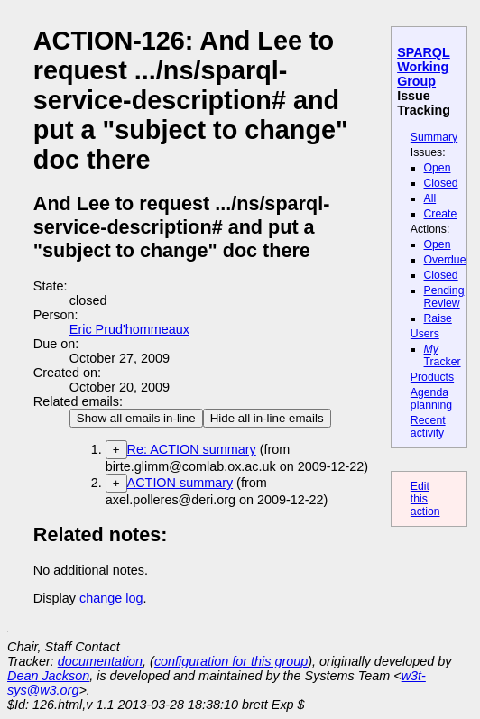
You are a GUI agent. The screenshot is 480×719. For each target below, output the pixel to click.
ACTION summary (180, 482)
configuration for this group (231, 661)
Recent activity (428, 426)
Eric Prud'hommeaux (129, 329)
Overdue (445, 259)
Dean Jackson (48, 675)
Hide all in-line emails (267, 418)
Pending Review (444, 296)
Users (425, 333)
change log (111, 598)
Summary (434, 137)
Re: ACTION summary (191, 449)
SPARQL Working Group (423, 66)
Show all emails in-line (136, 418)
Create (440, 213)
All (430, 198)
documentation (100, 661)
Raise (438, 318)
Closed (441, 183)
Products (432, 377)
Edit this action (425, 499)
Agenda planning (431, 398)
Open (437, 167)
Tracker (442, 355)
